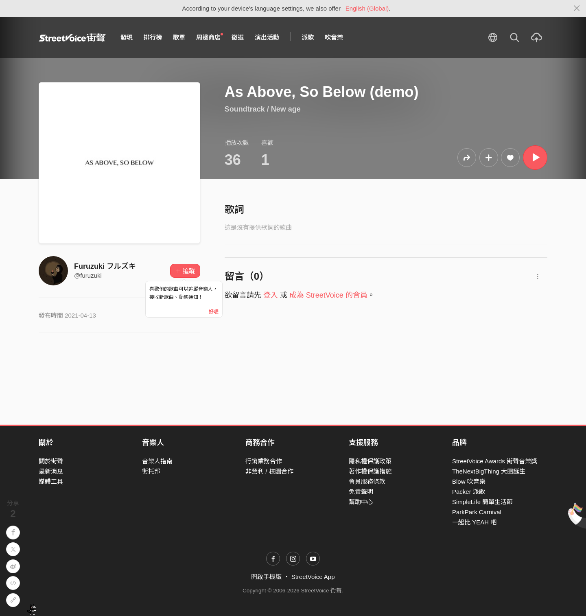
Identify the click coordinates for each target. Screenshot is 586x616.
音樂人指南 (157, 461)
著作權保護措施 (370, 471)
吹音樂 (334, 37)
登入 (270, 295)
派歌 (308, 37)
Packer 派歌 (468, 491)
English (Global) (367, 8)
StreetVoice (72, 37)
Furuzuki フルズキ (105, 266)
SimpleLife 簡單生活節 (482, 501)
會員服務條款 (367, 481)
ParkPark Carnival (476, 512)
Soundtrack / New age (263, 109)
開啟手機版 (266, 576)
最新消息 (51, 471)
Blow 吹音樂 (468, 481)
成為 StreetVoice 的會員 (328, 295)
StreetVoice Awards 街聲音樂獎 (494, 461)
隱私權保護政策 (370, 461)
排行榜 (153, 37)
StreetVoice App (313, 576)
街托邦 (151, 471)
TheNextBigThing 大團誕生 (488, 471)
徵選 (238, 37)
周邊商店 (209, 37)
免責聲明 (361, 491)
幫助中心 (361, 501)
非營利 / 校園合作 (269, 471)
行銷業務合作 (263, 461)
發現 (126, 37)
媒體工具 (51, 481)
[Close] (577, 8)
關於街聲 (51, 461)
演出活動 (267, 37)
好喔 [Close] (214, 312)
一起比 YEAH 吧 (474, 522)
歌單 (179, 37)
